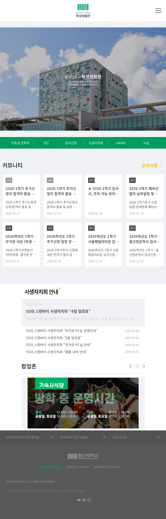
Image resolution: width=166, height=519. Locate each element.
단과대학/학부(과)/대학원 (22, 437)
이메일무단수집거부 (77, 467)
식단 (46, 143)
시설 (146, 143)
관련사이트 (120, 437)
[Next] (144, 366)
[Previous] (130, 366)
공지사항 (150, 165)
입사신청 (71, 143)
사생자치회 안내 (41, 291)
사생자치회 (96, 143)
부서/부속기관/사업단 (73, 437)
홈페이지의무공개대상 (107, 467)
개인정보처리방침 (50, 467)
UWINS (121, 143)
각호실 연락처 (20, 143)
